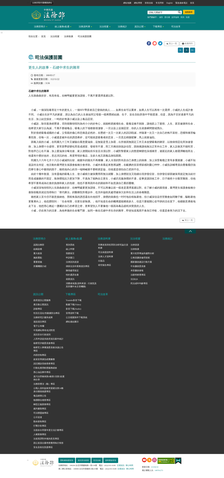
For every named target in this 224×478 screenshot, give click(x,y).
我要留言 (70, 253)
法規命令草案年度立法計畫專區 (48, 430)
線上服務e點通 (62, 26)
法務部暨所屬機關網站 (42, 3)
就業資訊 (70, 279)
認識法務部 (38, 245)
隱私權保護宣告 (66, 460)
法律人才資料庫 (105, 256)
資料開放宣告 (110, 460)
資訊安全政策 (83, 460)
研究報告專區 (104, 265)
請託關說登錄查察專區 (44, 363)
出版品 (101, 261)
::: (28, 2)
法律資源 (135, 245)
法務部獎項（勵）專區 (44, 384)
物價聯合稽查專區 (42, 400)
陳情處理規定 (72, 270)
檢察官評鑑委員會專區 (44, 343)
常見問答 (160, 3)
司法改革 (175, 26)
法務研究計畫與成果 (43, 317)
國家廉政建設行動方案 (141, 262)
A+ (192, 50)
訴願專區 (37, 309)
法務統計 (122, 26)
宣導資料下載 (72, 313)
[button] (149, 43)
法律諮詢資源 (72, 262)
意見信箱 (97, 460)
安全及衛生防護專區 (43, 447)
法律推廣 (68, 36)
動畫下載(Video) (73, 304)
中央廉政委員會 (138, 266)
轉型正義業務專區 (42, 404)
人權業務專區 (39, 434)
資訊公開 (139, 26)
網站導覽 (138, 3)
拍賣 (188, 17)
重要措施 (37, 262)
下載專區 (157, 26)
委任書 (167, 17)
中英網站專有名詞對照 (44, 330)
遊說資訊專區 (39, 322)
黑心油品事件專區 (42, 372)
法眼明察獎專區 (138, 275)
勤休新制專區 (39, 421)
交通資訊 (120, 465)
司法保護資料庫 (105, 252)
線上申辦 (70, 249)
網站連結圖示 (72, 322)
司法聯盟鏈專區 (40, 413)
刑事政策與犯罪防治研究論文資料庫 (113, 246)
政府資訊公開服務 (42, 300)
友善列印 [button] (189, 43)
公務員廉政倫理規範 (140, 258)
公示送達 (37, 417)
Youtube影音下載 (74, 300)
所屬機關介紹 (39, 266)
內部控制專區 (39, 355)
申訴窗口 (70, 258)
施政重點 (37, 258)
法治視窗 (104, 26)
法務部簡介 (39, 26)
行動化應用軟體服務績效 (45, 368)
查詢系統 (70, 245)
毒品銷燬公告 (39, 396)
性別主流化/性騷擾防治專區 (46, 313)
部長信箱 (149, 3)
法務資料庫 (84, 26)
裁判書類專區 (39, 409)
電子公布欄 (38, 326)
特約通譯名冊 (72, 275)
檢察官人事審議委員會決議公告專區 (48, 349)
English (169, 3)
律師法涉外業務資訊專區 (77, 266)
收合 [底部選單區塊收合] (190, 231)
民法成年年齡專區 (139, 283)
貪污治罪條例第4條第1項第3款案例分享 (49, 378)
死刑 (182, 17)
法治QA (134, 279)
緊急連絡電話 (181, 3)
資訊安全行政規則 (42, 334)
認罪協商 (175, 17)
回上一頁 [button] (173, 43)
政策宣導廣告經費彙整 (44, 359)
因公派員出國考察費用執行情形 (48, 443)
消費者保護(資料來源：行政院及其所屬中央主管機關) (81, 285)
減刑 (161, 17)
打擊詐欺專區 (39, 426)
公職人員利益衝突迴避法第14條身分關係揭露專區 (48, 390)
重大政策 (37, 253)
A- (180, 50)
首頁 (192, 3)
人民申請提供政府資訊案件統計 (48, 339)
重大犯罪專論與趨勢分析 (142, 253)
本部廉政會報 (137, 270)
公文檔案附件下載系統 (76, 317)
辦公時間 (129, 465)
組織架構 (37, 249)
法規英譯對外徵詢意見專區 (46, 439)
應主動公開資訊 (40, 304)
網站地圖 (127, 3)
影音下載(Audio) (73, 309)
